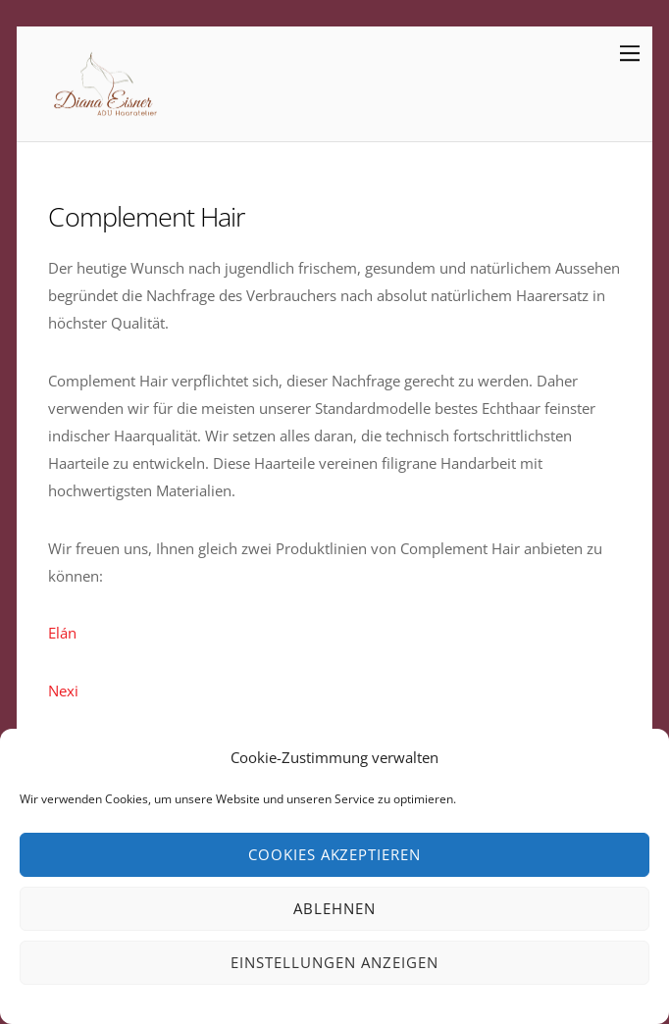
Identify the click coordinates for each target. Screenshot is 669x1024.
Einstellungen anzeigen (334, 962)
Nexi (63, 690)
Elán (62, 632)
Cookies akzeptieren (335, 854)
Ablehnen (334, 908)
